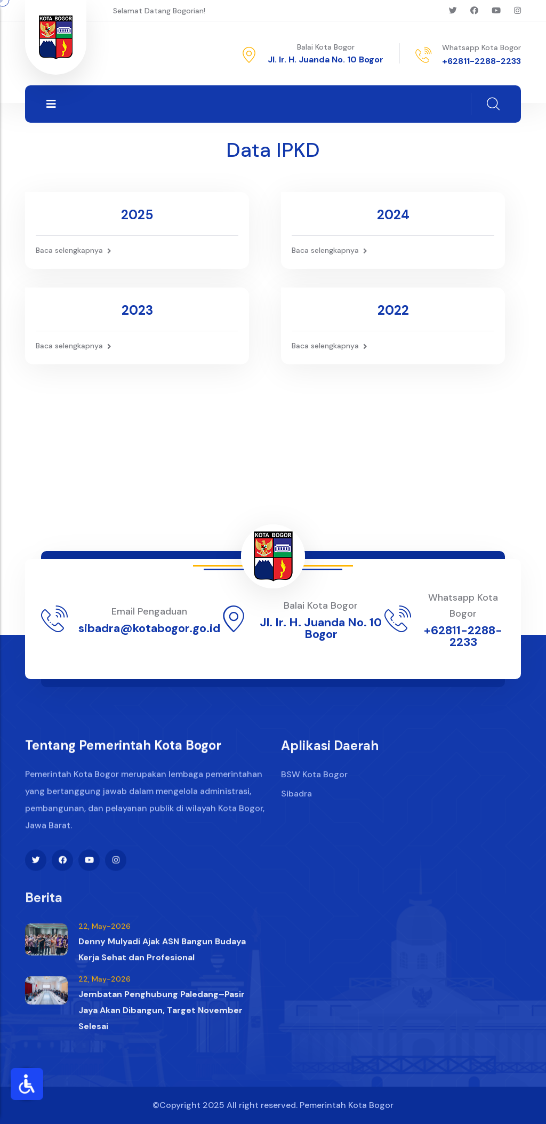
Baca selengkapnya (73, 250)
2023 (137, 310)
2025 (137, 214)
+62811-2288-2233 (481, 61)
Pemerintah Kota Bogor (347, 1105)
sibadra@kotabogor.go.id (149, 628)
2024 (393, 214)
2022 (393, 310)
